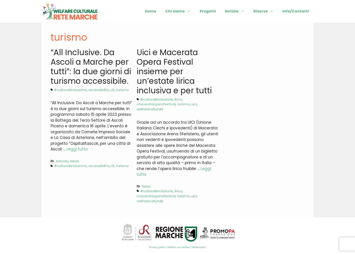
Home (150, 11)
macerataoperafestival (156, 104)
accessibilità (98, 90)
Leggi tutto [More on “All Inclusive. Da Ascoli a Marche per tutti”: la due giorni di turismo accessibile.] (77, 149)
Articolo (62, 161)
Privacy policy (157, 247)
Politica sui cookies (179, 247)
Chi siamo (180, 11)
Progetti (208, 11)
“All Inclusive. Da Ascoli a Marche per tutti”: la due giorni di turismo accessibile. (91, 66)
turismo (122, 90)
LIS (112, 90)
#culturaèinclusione (70, 90)
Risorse (265, 11)
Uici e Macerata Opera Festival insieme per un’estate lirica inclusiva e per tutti (174, 71)
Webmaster (199, 247)
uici (194, 104)
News (74, 161)
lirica (178, 99)
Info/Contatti (295, 11)
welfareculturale (150, 109)
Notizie (237, 11)
